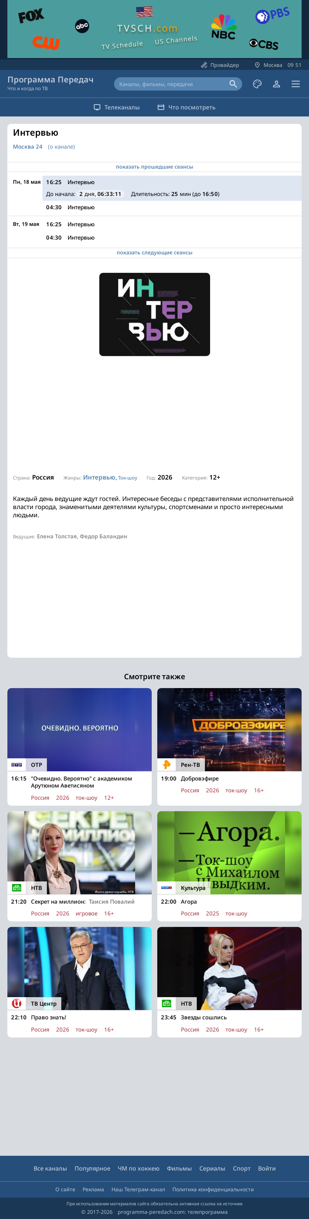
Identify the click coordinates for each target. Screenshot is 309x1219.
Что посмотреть (189, 107)
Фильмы (179, 1168)
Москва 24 (27, 146)
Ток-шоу (127, 477)
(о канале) (61, 146)
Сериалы (212, 1168)
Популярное (92, 1168)
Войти (267, 1168)
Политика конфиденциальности (213, 1189)
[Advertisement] (154, 415)
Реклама (93, 1189)
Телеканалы (114, 107)
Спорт (242, 1168)
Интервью (99, 477)
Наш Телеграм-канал (138, 1189)
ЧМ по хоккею (138, 1168)
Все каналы (50, 1168)
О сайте (65, 1189)
